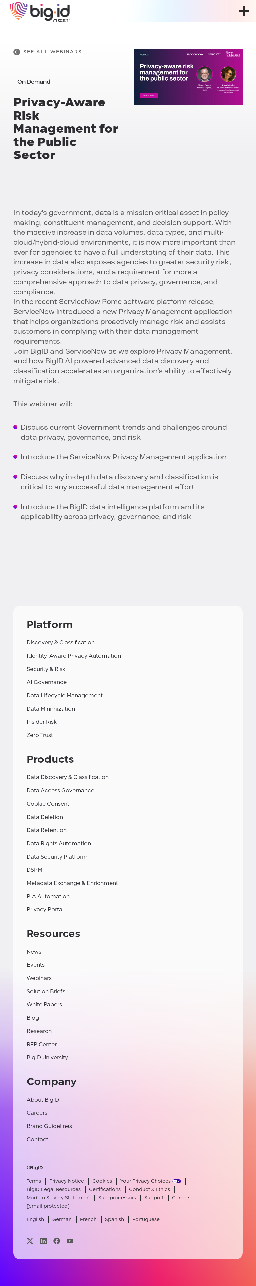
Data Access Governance (60, 790)
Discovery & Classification (61, 642)
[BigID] (40, 11)
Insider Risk (42, 722)
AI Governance (47, 682)
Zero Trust (40, 735)
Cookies (102, 1181)
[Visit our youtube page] (70, 1241)
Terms (34, 1181)
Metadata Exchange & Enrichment (72, 883)
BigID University (47, 1057)
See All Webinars (47, 52)
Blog (33, 1018)
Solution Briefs (46, 991)
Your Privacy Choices (145, 1181)
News (34, 952)
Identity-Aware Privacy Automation (74, 656)
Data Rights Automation (59, 843)
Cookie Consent (48, 804)
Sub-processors (117, 1198)
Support (154, 1198)
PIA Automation (48, 896)
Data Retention (47, 830)
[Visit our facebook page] (56, 1241)
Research (39, 1031)
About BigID (43, 1100)
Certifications (105, 1189)
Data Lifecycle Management (65, 695)
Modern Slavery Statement (58, 1198)
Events (36, 965)
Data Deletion (45, 817)
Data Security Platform (57, 857)
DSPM (34, 870)
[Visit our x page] (30, 1241)
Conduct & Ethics (149, 1189)
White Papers (44, 1004)
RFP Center (42, 1044)
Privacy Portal (45, 909)
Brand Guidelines (49, 1126)
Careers (37, 1113)
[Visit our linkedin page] (43, 1241)
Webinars (39, 978)
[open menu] (244, 11)
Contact (37, 1139)
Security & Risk (46, 669)
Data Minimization (51, 709)
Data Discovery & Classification (68, 777)
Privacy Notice (66, 1181)
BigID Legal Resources (54, 1189)
